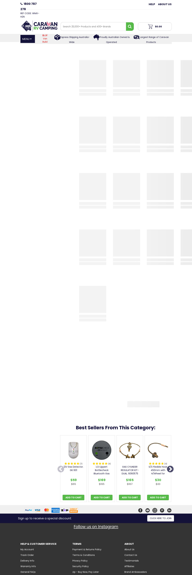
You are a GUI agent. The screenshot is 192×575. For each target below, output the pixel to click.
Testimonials (131, 560)
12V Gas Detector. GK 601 (73, 468)
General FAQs (28, 572)
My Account (27, 549)
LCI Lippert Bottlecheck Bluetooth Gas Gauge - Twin (102, 472)
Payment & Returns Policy (86, 549)
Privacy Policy (80, 560)
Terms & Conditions (83, 555)
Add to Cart (74, 497)
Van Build (45, 38)
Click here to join (160, 518)
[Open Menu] (27, 39)
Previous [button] (61, 469)
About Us (165, 4)
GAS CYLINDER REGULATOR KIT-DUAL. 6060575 (130, 470)
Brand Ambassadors (135, 572)
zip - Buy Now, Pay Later (85, 572)
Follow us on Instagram (96, 526)
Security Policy (80, 566)
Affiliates (129, 566)
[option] (73, 469)
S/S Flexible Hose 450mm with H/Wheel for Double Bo (158, 472)
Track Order (27, 555)
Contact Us (130, 555)
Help (152, 4)
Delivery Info (27, 560)
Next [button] (170, 469)
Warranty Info (28, 566)
